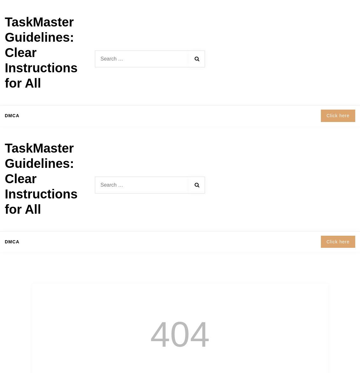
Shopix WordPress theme (207, 363)
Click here (338, 115)
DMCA (12, 115)
